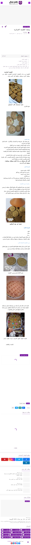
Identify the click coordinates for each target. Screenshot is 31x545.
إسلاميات (15, 529)
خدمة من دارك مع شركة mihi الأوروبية (19, 519)
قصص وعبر (26, 534)
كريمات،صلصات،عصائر (15, 534)
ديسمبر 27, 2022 (19, 472)
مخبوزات (5, 534)
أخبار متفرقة (25, 529)
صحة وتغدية (5, 532)
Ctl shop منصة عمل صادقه (16, 484)
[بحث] (2, 3)
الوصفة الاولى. (24, 59)
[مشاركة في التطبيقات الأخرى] (12, 408)
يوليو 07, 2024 (28, 517)
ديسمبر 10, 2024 (19, 483)
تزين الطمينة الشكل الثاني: (21, 64)
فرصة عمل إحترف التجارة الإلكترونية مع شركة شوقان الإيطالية (13, 474)
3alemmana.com (10, 541)
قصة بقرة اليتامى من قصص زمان (15, 479)
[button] (23, 408)
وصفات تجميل (25, 537)
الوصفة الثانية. (24, 62)
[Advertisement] (15, 15)
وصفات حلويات (26, 26)
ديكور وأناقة (26, 532)
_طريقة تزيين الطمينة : (22, 61)
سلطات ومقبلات (15, 532)
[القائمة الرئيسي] (29, 3)
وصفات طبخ (5, 537)
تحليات (5, 529)
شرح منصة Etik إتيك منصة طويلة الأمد (14, 490)
